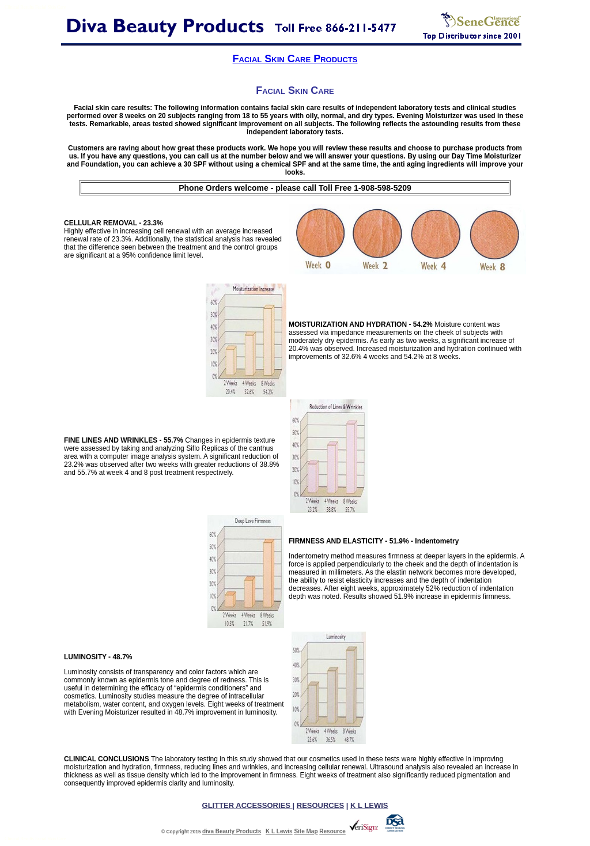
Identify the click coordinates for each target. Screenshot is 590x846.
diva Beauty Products (231, 831)
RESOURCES (320, 805)
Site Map (305, 831)
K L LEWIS (369, 805)
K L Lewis (279, 831)
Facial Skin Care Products (295, 59)
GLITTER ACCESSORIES (247, 805)
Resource (332, 831)
